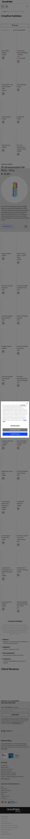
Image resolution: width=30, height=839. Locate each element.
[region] (15, 419)
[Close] (27, 403)
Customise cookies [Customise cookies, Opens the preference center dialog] (15, 425)
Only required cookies (15, 429)
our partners (23, 405)
